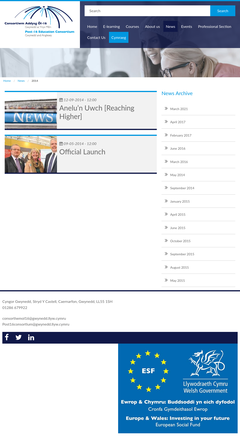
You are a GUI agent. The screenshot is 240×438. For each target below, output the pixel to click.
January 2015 (177, 200)
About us (152, 26)
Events (186, 26)
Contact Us (96, 37)
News (170, 26)
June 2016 (175, 147)
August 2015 (177, 266)
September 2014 (179, 187)
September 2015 (179, 253)
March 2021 (176, 108)
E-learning (111, 26)
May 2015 (175, 279)
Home (92, 26)
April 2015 (175, 213)
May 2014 (175, 174)
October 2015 (178, 240)
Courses (132, 26)
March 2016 (176, 161)
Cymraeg (118, 37)
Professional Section (214, 26)
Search (222, 10)
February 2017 (178, 134)
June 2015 (175, 227)
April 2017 (175, 121)
